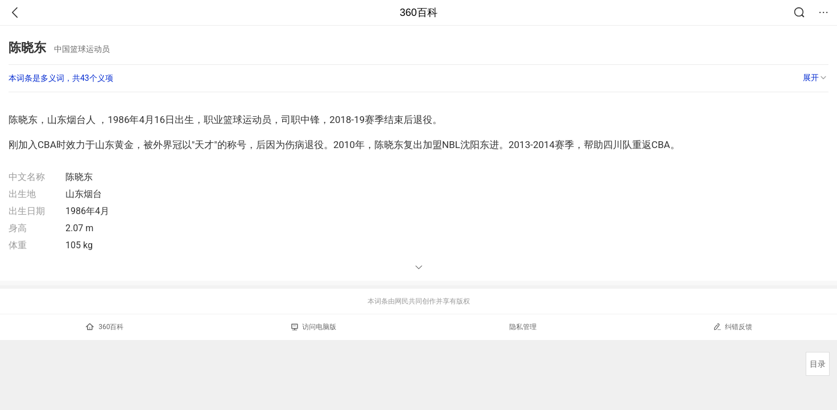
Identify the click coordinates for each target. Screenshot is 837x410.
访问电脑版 (313, 327)
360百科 (418, 12)
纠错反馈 (732, 326)
